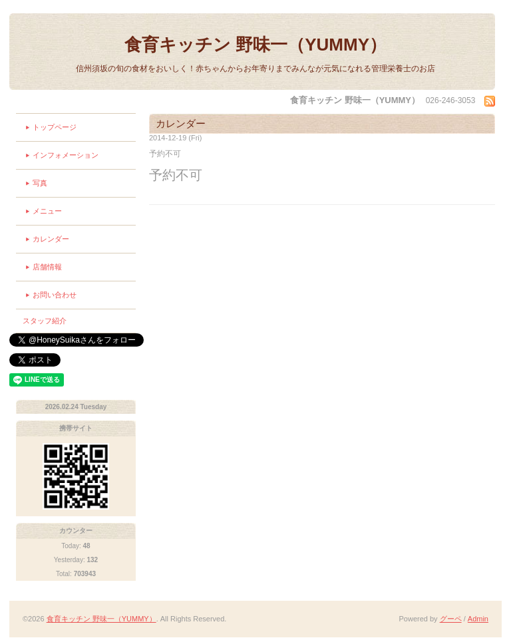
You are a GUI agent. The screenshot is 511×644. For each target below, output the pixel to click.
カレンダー (51, 239)
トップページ (55, 127)
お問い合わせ (55, 295)
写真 (40, 183)
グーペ (451, 619)
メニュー (47, 211)
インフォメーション (65, 155)
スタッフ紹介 (45, 321)
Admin (478, 619)
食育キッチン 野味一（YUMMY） (255, 45)
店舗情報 (47, 267)
